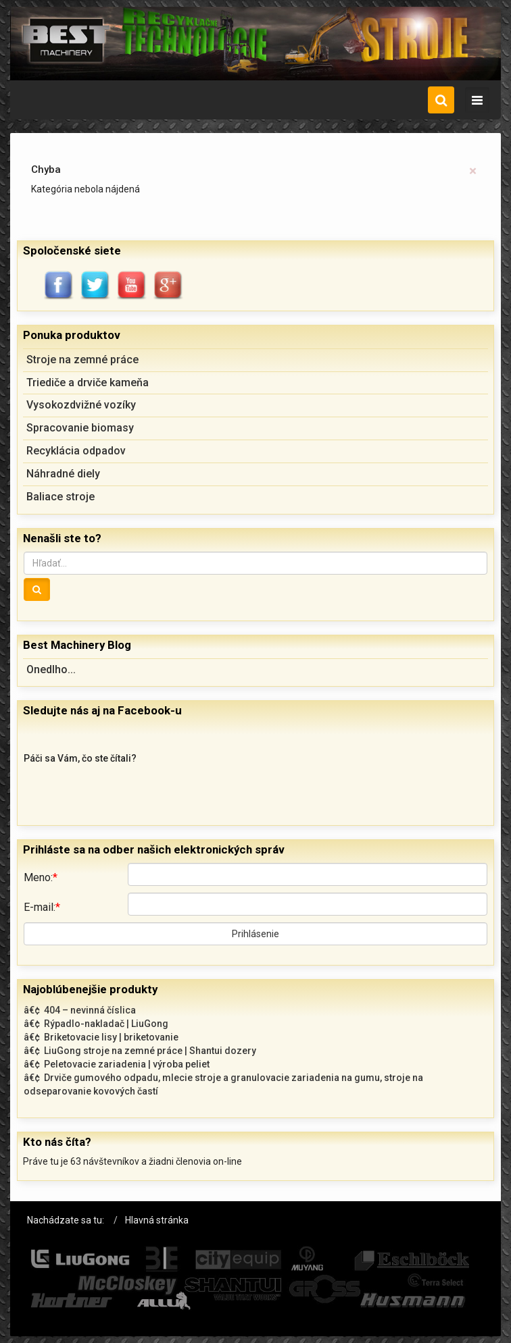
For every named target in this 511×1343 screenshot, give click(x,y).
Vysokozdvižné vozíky (81, 404)
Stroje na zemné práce (82, 359)
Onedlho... (51, 669)
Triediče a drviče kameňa (87, 382)
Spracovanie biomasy (80, 427)
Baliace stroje (60, 496)
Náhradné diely (63, 473)
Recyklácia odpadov (76, 450)
